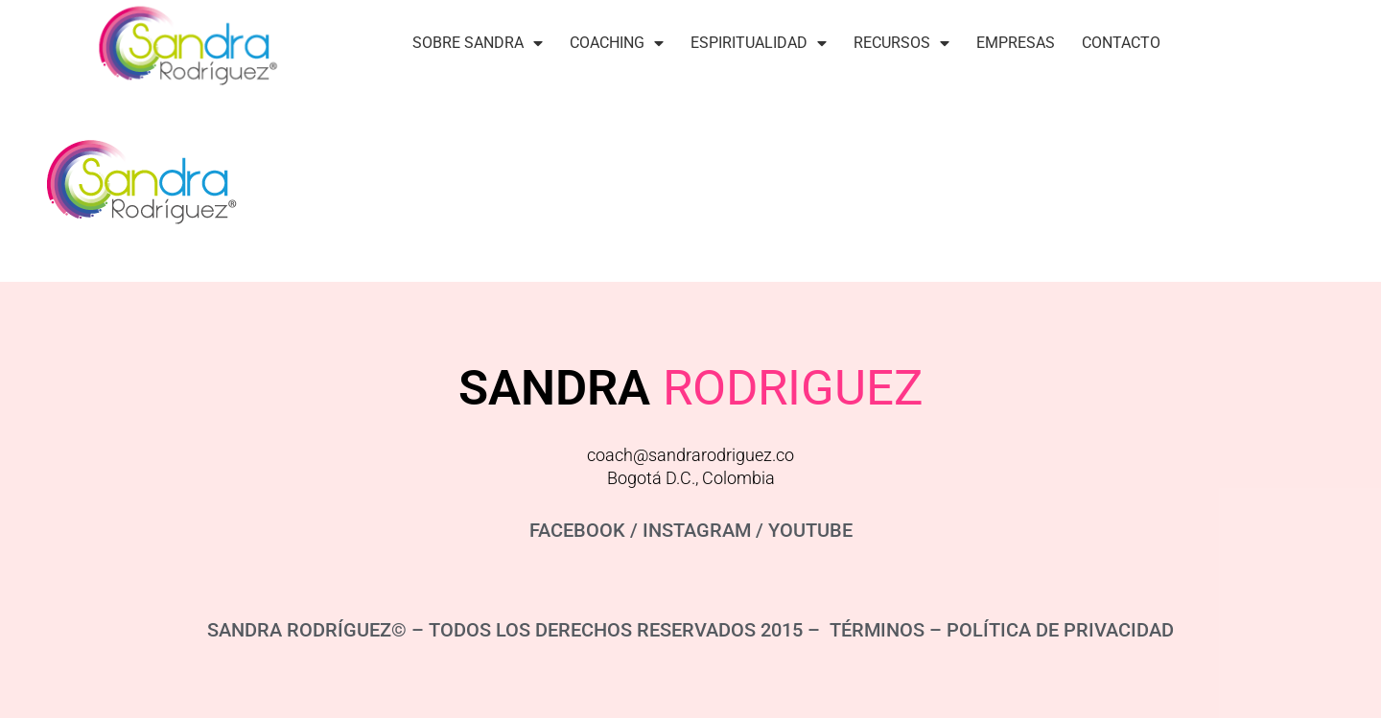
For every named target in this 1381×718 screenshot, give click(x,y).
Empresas (1015, 43)
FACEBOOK (577, 530)
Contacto (1121, 43)
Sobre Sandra (477, 43)
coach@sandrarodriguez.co (690, 455)
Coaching (617, 43)
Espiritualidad (758, 43)
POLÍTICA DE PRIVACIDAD (1060, 629)
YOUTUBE (810, 530)
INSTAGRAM (697, 530)
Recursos (901, 43)
